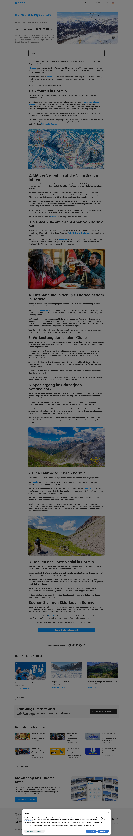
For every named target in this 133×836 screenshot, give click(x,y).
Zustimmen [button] (103, 831)
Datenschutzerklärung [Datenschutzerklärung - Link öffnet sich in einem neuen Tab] (69, 818)
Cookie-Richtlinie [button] (28, 821)
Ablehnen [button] (91, 831)
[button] (108, 812)
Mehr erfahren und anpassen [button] (34, 831)
